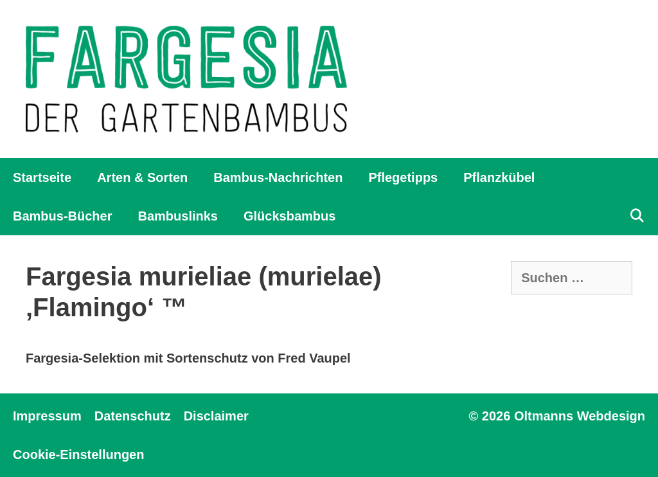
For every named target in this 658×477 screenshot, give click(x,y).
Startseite (42, 177)
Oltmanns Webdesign (579, 416)
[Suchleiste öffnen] (637, 216)
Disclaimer (216, 416)
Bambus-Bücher (62, 216)
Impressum (47, 416)
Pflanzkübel (499, 177)
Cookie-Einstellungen (78, 454)
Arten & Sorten (142, 177)
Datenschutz (132, 416)
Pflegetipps (403, 177)
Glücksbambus (289, 216)
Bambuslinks (177, 216)
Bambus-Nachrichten (277, 177)
